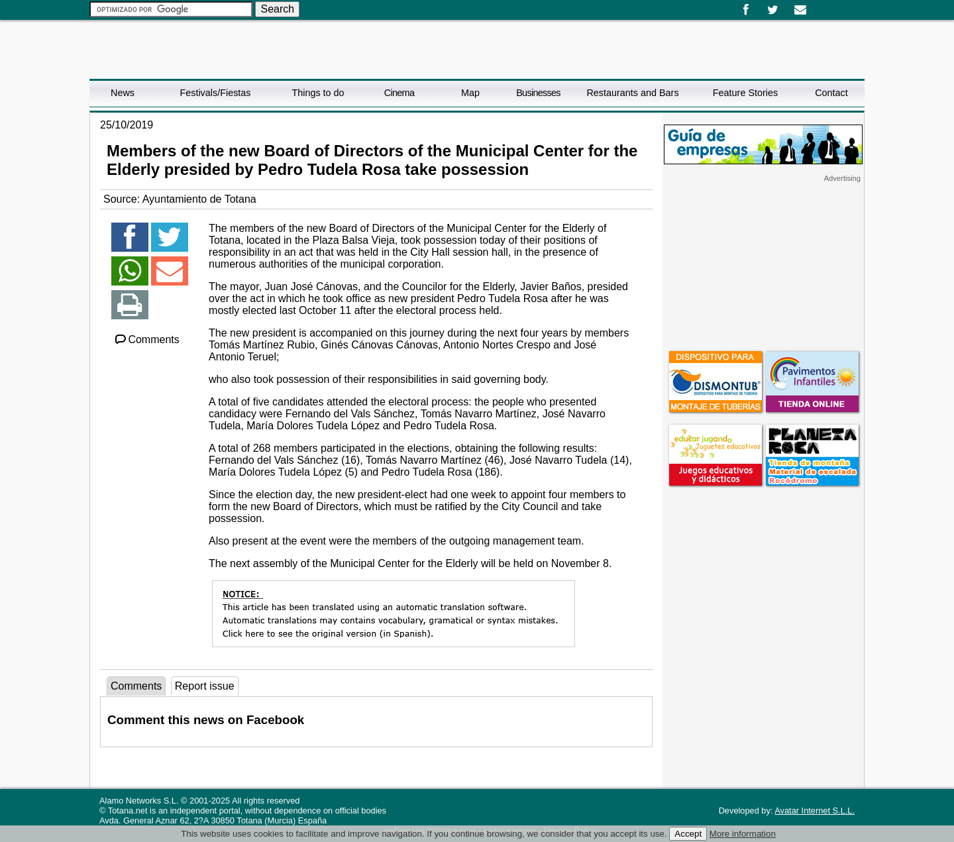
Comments (146, 339)
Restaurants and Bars (632, 92)
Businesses (538, 92)
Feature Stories (745, 92)
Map (470, 92)
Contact (831, 92)
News (122, 92)
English (830, 5)
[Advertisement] (763, 265)
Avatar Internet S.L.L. (814, 811)
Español (819, 5)
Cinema (399, 92)
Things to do (318, 92)
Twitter (772, 10)
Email (800, 10)
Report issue (205, 686)
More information (743, 834)
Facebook (745, 10)
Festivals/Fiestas (215, 92)
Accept (688, 834)
